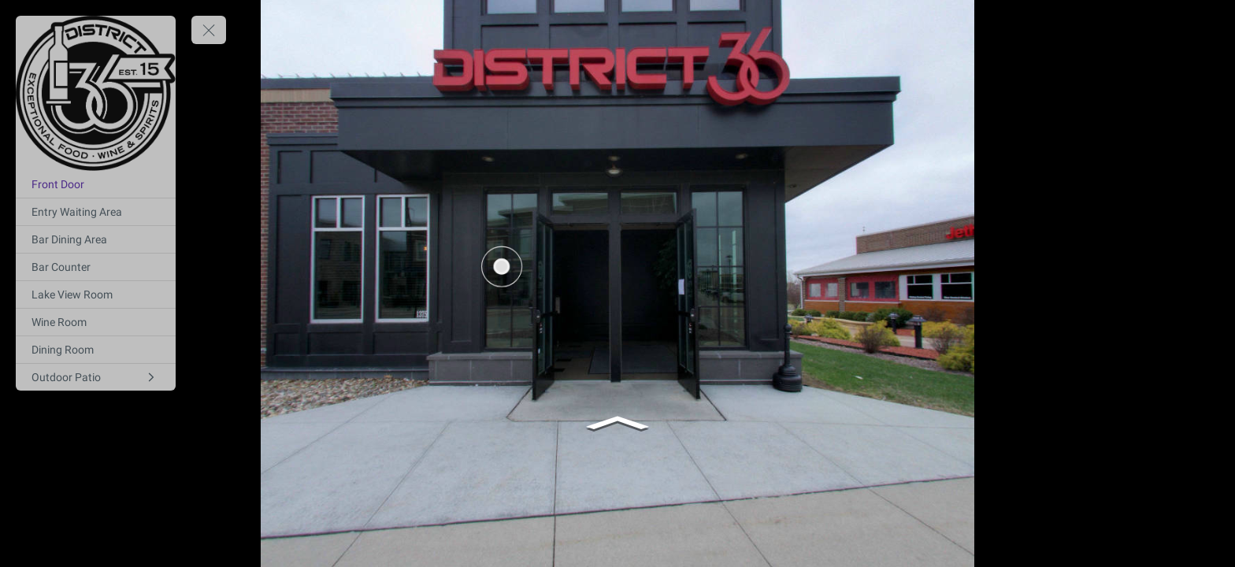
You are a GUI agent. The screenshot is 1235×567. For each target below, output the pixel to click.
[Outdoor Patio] (96, 377)
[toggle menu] (208, 30)
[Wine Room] (96, 322)
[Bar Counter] (96, 267)
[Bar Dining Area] (96, 239)
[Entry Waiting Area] (96, 211)
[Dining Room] (96, 349)
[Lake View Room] (96, 294)
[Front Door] (96, 184)
